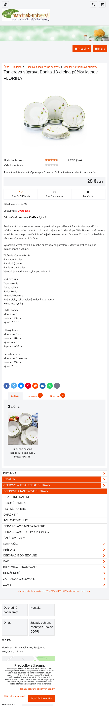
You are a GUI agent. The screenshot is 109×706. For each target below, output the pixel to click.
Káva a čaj (55, 544)
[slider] (51, 160)
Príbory (55, 550)
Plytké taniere (15, 508)
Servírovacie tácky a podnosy (26, 532)
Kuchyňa (55, 473)
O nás (7, 622)
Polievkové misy (16, 520)
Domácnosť (55, 573)
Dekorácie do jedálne (55, 555)
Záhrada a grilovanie (55, 579)
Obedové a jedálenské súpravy (55, 485)
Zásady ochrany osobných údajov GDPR (41, 627)
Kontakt (35, 607)
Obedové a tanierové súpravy (26, 491)
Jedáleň (55, 479)
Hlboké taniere (15, 503)
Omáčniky (11, 514)
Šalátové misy (14, 538)
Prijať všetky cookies (41, 698)
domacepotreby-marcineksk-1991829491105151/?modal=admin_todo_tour (54, 591)
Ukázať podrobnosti (14, 696)
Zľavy (55, 585)
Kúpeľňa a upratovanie (55, 567)
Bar (55, 561)
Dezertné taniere (17, 497)
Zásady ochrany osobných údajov (37, 689)
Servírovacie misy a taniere (24, 526)
